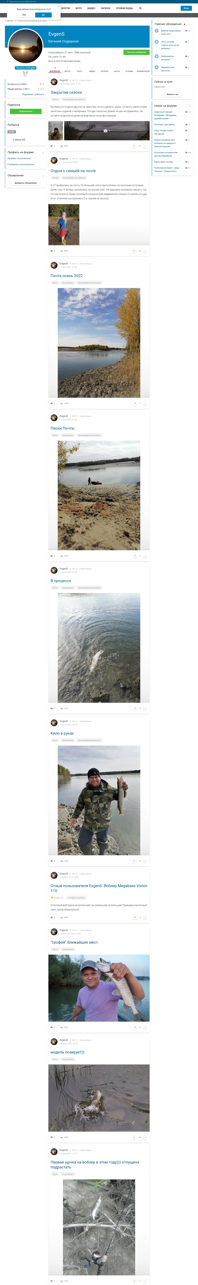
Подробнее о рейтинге (33, 94)
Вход (186, 8)
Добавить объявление (26, 183)
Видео (91, 8)
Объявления (16, 175)
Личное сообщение (136, 52)
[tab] (54, 69)
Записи (105, 8)
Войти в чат (172, 94)
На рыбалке (67, 283)
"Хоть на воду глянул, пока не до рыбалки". (170, 45)
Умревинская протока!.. (167, 69)
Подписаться (25, 111)
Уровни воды (124, 8)
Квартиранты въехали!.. (167, 58)
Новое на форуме (165, 105)
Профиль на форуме (21, 152)
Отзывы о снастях (76, 898)
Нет (24, 15)
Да (43, 15)
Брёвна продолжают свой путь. (171, 32)
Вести (55, 99)
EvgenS (64, 80)
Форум (65, 8)
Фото (78, 8)
